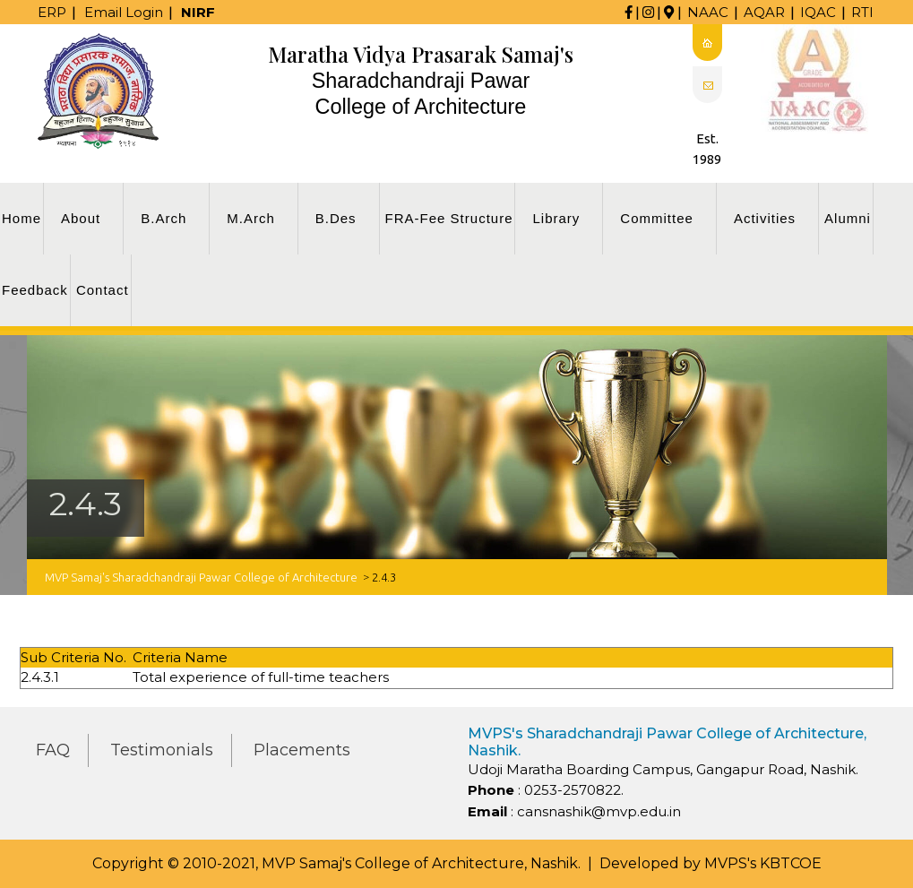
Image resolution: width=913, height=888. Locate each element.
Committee (656, 218)
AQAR (764, 12)
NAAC (707, 12)
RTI (862, 12)
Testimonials (161, 750)
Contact (102, 289)
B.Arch (163, 218)
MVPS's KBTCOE (763, 863)
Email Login (123, 12)
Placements (302, 750)
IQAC (818, 12)
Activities (765, 218)
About (80, 218)
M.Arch (251, 218)
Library (556, 218)
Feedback (35, 289)
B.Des (336, 218)
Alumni (847, 218)
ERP (52, 12)
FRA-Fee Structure (449, 218)
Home (21, 218)
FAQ (53, 750)
